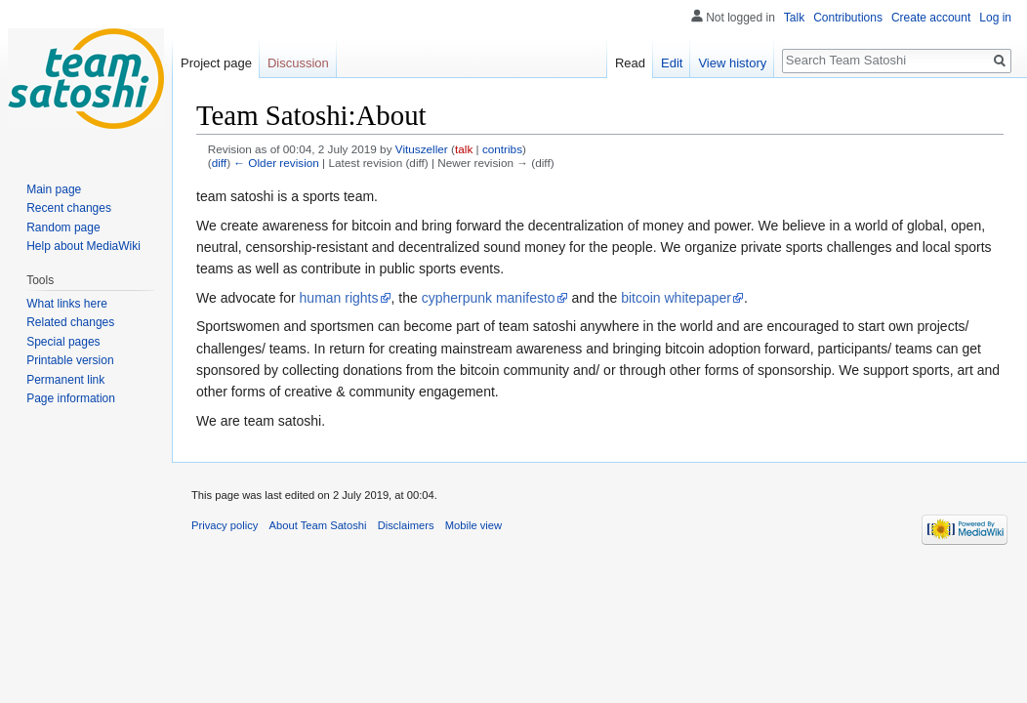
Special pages (63, 342)
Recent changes (68, 208)
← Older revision (276, 162)
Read (630, 63)
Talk (794, 17)
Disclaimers (406, 525)
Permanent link (65, 380)
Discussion (298, 63)
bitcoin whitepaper (676, 298)
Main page (53, 189)
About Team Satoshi (318, 525)
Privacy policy (224, 525)
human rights (339, 298)
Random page (63, 227)
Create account (930, 17)
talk (463, 149)
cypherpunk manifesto (488, 298)
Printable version (69, 360)
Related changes (70, 322)
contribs (502, 149)
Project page (216, 63)
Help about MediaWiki (83, 246)
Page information (70, 398)
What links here (66, 303)
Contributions (848, 17)
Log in (995, 17)
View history (732, 63)
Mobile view (473, 525)
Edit (671, 63)
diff (219, 162)
